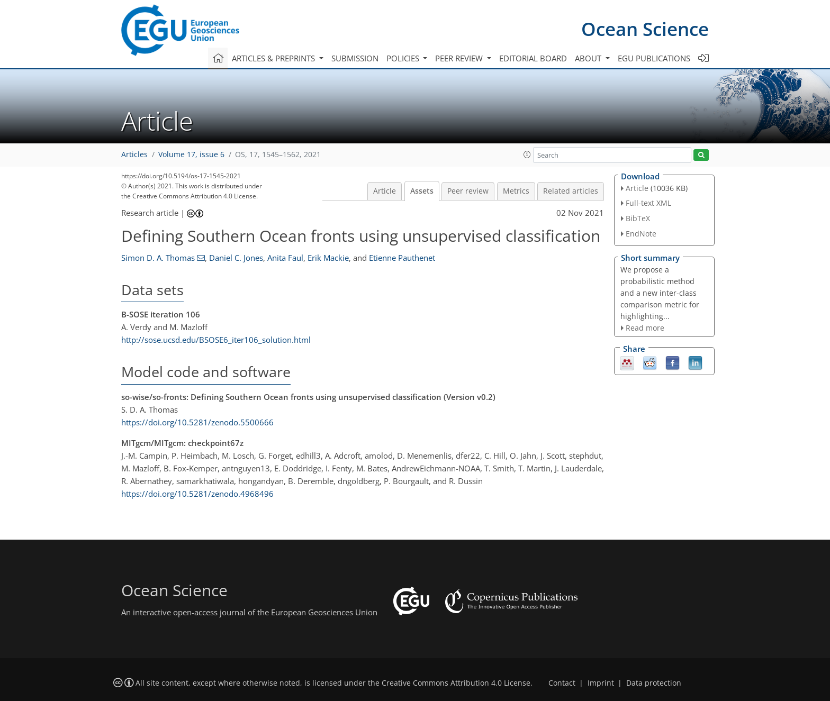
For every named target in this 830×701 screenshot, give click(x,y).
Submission (354, 58)
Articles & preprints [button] (274, 58)
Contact (561, 683)
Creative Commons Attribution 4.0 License (456, 683)
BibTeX (638, 218)
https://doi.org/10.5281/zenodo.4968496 (197, 493)
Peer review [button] (460, 58)
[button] (527, 154)
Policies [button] (403, 58)
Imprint (601, 683)
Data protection (653, 683)
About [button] (589, 58)
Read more (645, 328)
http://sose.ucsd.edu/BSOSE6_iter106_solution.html (216, 339)
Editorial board (533, 58)
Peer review (468, 191)
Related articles (570, 191)
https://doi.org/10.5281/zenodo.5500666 (197, 422)
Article (384, 191)
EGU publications (654, 58)
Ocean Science (645, 28)
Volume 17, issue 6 (191, 154)
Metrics (516, 191)
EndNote (641, 234)
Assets (422, 191)
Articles (134, 154)
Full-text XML (648, 203)
